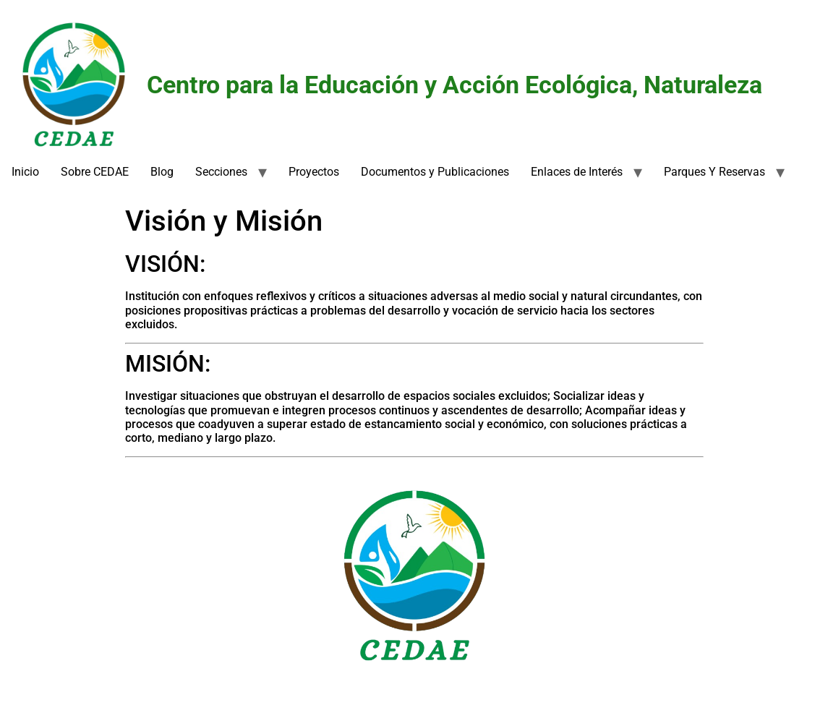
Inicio (25, 172)
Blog (162, 172)
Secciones (221, 172)
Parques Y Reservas (714, 172)
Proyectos (314, 172)
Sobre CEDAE (95, 172)
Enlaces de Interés (577, 172)
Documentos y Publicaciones (435, 172)
